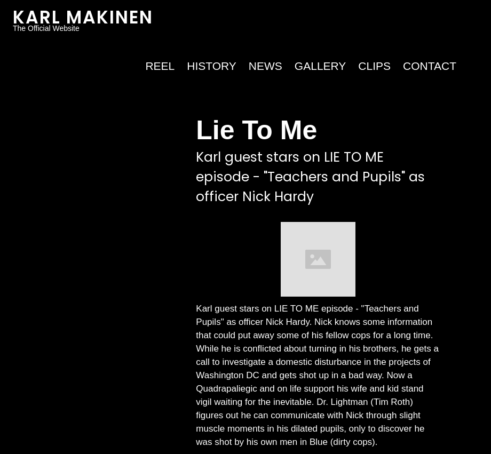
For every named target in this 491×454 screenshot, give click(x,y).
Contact (429, 66)
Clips (374, 66)
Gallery (320, 66)
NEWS (265, 66)
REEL (160, 66)
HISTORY (211, 66)
